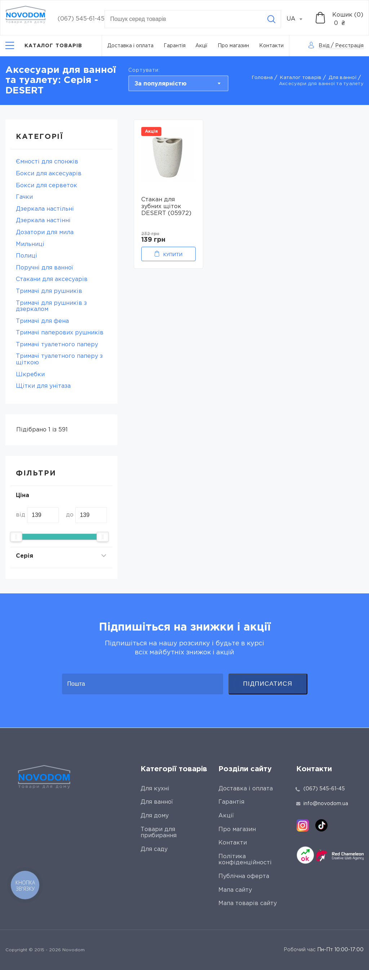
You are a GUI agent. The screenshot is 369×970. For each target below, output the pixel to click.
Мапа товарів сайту (247, 903)
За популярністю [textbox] (160, 84)
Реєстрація (349, 46)
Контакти (271, 46)
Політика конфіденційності (245, 860)
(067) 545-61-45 (81, 19)
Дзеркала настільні (45, 209)
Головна (262, 78)
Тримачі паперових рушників (59, 332)
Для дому (155, 815)
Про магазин (233, 46)
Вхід (324, 46)
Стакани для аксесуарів (52, 279)
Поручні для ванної (44, 268)
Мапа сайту (235, 890)
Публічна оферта (243, 876)
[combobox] (298, 19)
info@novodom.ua (322, 804)
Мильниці (30, 244)
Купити (172, 254)
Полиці (26, 256)
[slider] (16, 537)
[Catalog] (44, 45)
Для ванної (342, 78)
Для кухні (155, 788)
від (20, 515)
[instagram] (302, 825)
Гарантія (175, 46)
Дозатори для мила (45, 232)
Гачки (24, 197)
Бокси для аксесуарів (48, 173)
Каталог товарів (300, 78)
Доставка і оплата (130, 46)
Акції (201, 46)
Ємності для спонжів (47, 161)
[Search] (271, 19)
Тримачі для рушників (49, 291)
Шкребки (30, 374)
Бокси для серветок (46, 185)
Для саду (154, 849)
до (70, 515)
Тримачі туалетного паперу (57, 344)
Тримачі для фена (42, 321)
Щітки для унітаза (43, 386)
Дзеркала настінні (43, 220)
